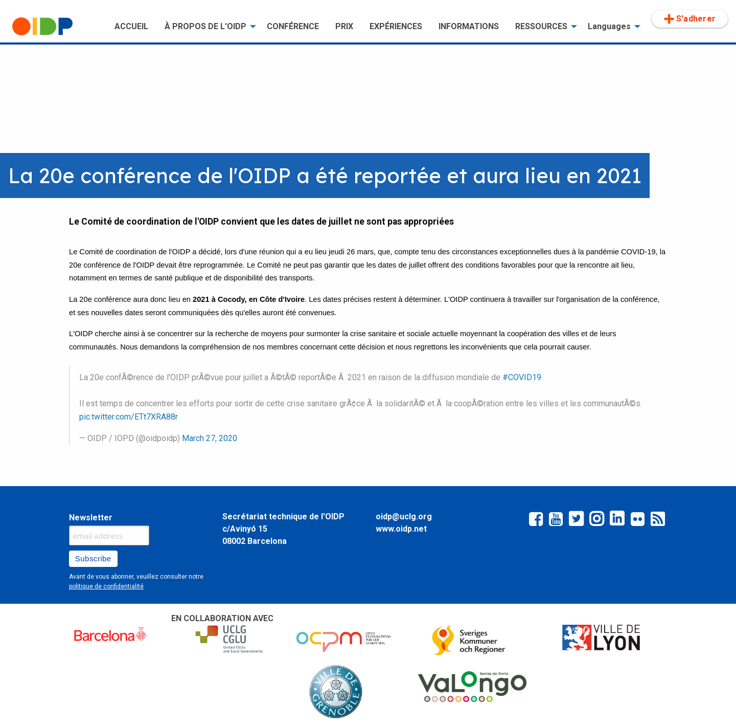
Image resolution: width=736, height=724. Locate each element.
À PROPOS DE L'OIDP (205, 26)
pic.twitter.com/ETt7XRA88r (128, 417)
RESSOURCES (541, 26)
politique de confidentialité (106, 586)
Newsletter (90, 517)
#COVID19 (521, 377)
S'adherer (690, 19)
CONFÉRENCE (293, 26)
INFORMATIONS (469, 26)
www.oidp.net (401, 529)
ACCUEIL (131, 26)
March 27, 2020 (209, 438)
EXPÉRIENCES (396, 26)
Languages (609, 26)
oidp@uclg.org (404, 516)
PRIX (344, 26)
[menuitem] (55, 26)
